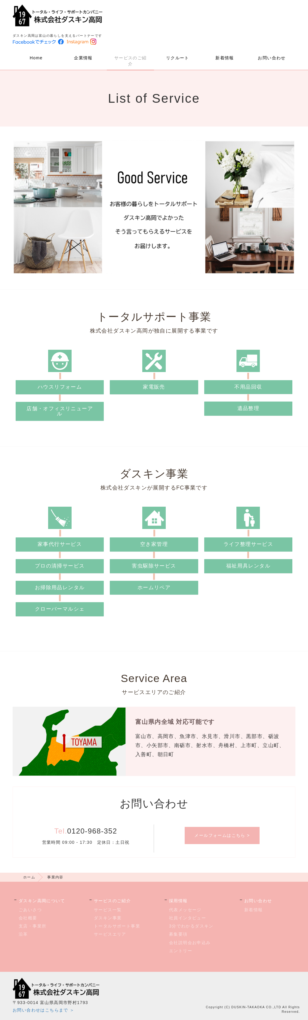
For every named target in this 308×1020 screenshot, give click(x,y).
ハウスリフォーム (60, 387)
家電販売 (154, 387)
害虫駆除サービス (154, 566)
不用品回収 (248, 387)
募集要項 (178, 934)
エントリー (180, 950)
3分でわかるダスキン (191, 926)
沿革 (23, 934)
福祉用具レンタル (248, 566)
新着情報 (224, 57)
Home (36, 57)
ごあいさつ (30, 909)
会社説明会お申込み (190, 942)
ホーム (29, 877)
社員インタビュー (187, 917)
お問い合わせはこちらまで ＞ (44, 1010)
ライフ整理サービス (248, 544)
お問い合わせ (271, 57)
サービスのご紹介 (130, 60)
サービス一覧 (108, 909)
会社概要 (28, 917)
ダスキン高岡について (42, 900)
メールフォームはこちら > (222, 835)
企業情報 (83, 57)
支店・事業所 (32, 926)
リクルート (177, 57)
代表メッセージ (185, 909)
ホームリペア (154, 587)
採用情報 (178, 900)
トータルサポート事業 (117, 926)
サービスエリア (110, 934)
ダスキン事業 (108, 917)
